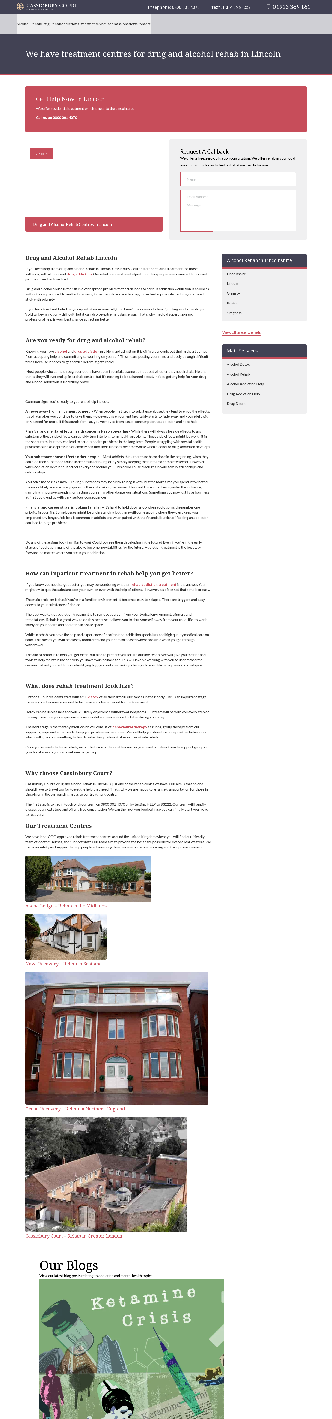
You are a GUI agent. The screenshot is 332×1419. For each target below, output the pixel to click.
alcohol (61, 342)
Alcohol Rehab (32, 24)
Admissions (151, 24)
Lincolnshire (236, 265)
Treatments (109, 24)
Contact (188, 24)
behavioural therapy (129, 718)
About (130, 24)
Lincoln (232, 275)
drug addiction (79, 265)
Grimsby (234, 285)
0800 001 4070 (65, 117)
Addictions (85, 24)
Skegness (234, 304)
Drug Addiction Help (243, 385)
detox (93, 688)
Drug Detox (236, 395)
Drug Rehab (60, 24)
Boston (232, 294)
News (171, 24)
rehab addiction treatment (153, 576)
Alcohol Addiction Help (245, 375)
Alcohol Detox (238, 356)
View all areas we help (241, 323)
